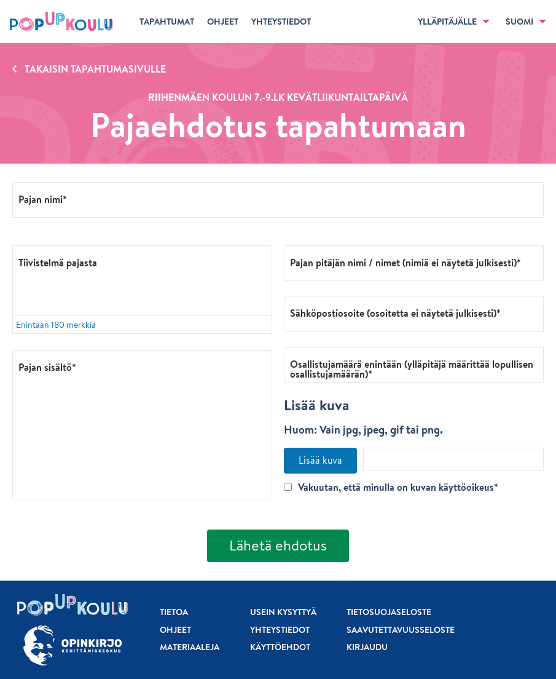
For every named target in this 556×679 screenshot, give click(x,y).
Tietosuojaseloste (389, 611)
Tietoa (174, 611)
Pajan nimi (40, 198)
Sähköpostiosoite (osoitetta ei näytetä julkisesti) (393, 312)
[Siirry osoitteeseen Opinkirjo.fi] (72, 645)
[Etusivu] (61, 21)
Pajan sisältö (45, 366)
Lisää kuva (320, 460)
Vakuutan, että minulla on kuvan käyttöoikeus (389, 487)
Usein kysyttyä (283, 611)
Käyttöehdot (280, 647)
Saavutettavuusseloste (401, 629)
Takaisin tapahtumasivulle (95, 69)
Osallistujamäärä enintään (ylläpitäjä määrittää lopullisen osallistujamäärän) (411, 368)
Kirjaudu (367, 647)
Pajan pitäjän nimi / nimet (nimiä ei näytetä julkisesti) (403, 262)
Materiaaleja (189, 647)
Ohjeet (175, 629)
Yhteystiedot (280, 629)
